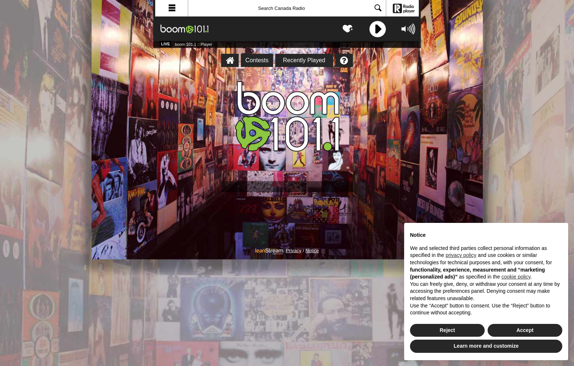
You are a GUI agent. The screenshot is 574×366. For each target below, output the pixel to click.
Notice (312, 251)
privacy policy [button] (461, 255)
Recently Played (304, 60)
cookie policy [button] (516, 277)
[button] (171, 8)
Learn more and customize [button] (486, 346)
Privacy (294, 251)
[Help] (344, 60)
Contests (256, 60)
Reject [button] (447, 330)
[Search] (287, 8)
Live (165, 44)
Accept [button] (525, 330)
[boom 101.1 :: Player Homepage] (230, 60)
